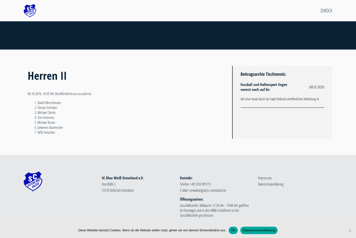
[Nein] (349, 230)
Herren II (47, 75)
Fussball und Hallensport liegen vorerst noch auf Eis (264, 87)
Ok (233, 231)
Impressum (265, 177)
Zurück (326, 10)
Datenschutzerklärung (270, 184)
